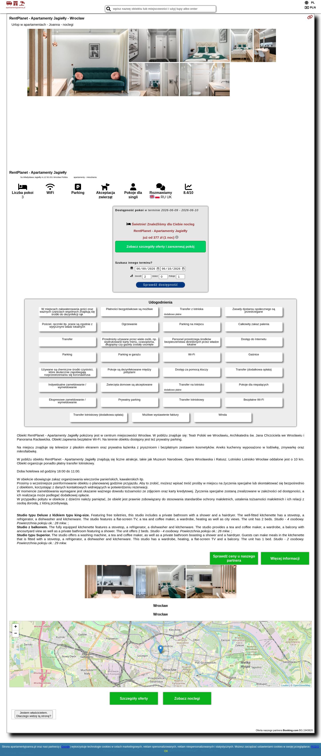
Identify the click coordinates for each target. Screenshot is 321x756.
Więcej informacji (284, 558)
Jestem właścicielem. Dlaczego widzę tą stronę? (33, 714)
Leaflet (285, 685)
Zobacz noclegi (187, 698)
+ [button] (15, 627)
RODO (315, 746)
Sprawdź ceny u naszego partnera (234, 558)
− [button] (15, 633)
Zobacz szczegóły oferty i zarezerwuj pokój (160, 246)
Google (65, 746)
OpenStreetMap (301, 685)
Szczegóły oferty (134, 698)
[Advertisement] (160, 133)
